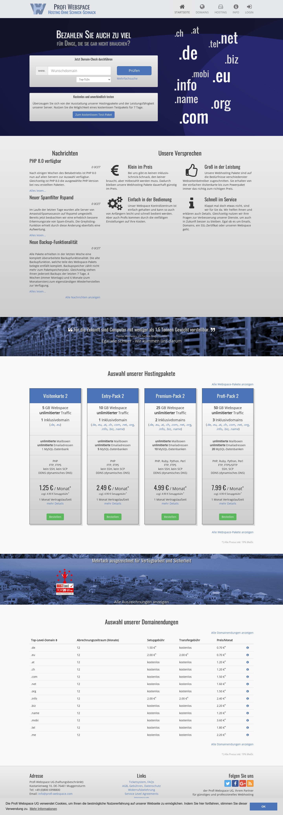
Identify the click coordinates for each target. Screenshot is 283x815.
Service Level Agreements (141, 794)
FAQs (150, 782)
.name (119, 429)
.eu (58, 424)
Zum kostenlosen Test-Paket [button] (93, 114)
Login (249, 9)
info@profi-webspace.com (55, 794)
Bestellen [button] (55, 517)
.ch (110, 424)
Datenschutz (152, 786)
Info (236, 9)
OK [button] (263, 806)
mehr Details (55, 503)
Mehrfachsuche (127, 78)
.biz (111, 429)
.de (52, 424)
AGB (125, 786)
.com (117, 424)
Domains (202, 9)
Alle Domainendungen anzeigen (232, 633)
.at (105, 424)
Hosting (221, 9)
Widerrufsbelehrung (141, 790)
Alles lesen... (37, 190)
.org (131, 424)
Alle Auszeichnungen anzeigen (141, 601)
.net (124, 424)
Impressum (141, 797)
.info (104, 429)
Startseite (182, 9)
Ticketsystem (137, 782)
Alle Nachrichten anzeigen (82, 297)
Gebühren (136, 786)
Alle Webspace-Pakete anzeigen (233, 384)
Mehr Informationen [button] (43, 808)
